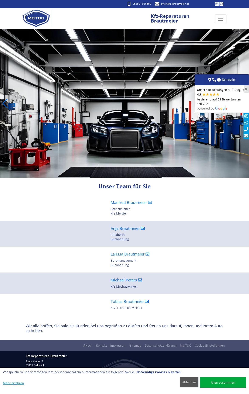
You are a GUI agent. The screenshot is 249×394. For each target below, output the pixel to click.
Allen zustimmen (223, 382)
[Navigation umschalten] (220, 18)
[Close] (246, 89)
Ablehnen (189, 382)
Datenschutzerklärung (161, 345)
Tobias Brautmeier (130, 301)
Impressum (118, 345)
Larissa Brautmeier (130, 254)
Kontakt (101, 345)
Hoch (88, 345)
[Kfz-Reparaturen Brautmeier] (38, 18)
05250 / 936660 (139, 4)
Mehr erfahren (13, 383)
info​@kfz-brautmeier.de (172, 4)
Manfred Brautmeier (131, 202)
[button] (5, 103)
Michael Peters (126, 279)
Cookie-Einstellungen (210, 345)
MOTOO (185, 345)
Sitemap (135, 345)
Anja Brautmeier (128, 228)
